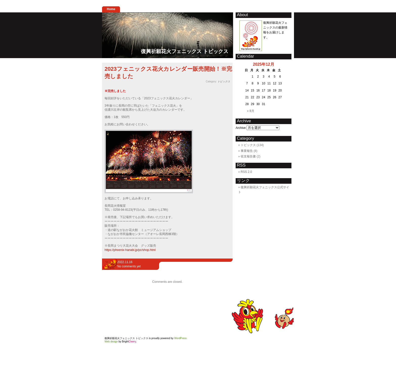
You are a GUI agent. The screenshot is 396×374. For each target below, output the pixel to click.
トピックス (223, 81)
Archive (241, 128)
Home (111, 9)
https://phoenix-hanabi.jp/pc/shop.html (130, 250)
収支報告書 (248, 156)
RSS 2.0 (246, 172)
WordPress (180, 338)
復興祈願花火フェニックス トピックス (184, 51)
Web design (111, 341)
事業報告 (247, 151)
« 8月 (250, 111)
